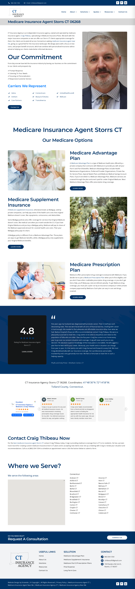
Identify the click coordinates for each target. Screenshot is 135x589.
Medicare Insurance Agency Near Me (72, 585)
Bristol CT (102, 497)
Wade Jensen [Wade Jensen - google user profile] (51, 398)
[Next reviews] (125, 408)
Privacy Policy (61, 582)
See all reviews (16, 415)
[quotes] (21, 551)
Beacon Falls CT (104, 483)
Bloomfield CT (75, 491)
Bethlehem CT (104, 489)
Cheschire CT (103, 508)
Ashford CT (74, 481)
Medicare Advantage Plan (80, 163)
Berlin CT (73, 486)
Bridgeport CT (104, 494)
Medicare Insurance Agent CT (79, 582)
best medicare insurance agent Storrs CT (29, 443)
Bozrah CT (102, 491)
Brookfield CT (75, 499)
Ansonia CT (103, 478)
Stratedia (25, 582)
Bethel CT (73, 489)
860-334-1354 (15, 3)
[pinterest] (121, 2)
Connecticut (76, 386)
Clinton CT (102, 510)
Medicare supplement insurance (21, 210)
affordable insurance (95, 329)
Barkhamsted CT (76, 483)
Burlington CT (75, 502)
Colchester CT (75, 513)
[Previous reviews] (39, 408)
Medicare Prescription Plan (94, 278)
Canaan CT (102, 502)
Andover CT (74, 478)
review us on (27, 415)
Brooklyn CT (103, 499)
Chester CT (74, 510)
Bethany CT (103, 486)
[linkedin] (125, 2)
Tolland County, (60, 386)
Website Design (13, 582)
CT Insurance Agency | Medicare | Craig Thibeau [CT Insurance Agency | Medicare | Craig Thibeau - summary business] (25, 405)
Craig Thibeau (26, 36)
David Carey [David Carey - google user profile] (80, 398)
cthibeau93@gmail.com (38, 3)
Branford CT (74, 494)
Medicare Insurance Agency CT (46, 585)
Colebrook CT (103, 513)
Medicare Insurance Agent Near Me (21, 585)
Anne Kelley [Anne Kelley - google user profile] (109, 399)
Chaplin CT (74, 508)
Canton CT (73, 505)
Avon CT (102, 481)
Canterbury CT (104, 505)
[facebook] (117, 2)
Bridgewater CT (75, 497)
